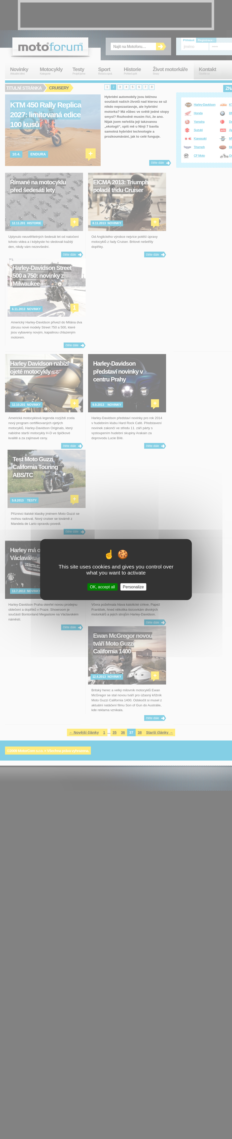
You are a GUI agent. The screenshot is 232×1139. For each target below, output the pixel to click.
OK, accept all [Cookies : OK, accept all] (102, 587)
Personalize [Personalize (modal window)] (133, 587)
